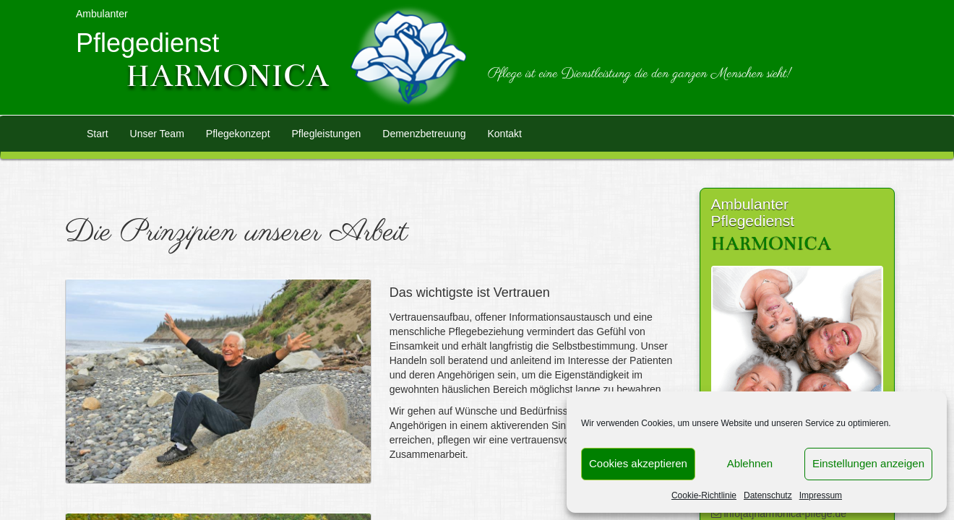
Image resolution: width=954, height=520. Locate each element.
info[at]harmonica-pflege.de (784, 513)
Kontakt (504, 133)
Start (97, 133)
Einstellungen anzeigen (868, 463)
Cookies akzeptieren (638, 463)
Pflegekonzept (238, 133)
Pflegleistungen (326, 133)
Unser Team (157, 133)
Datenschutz (768, 495)
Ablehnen (750, 463)
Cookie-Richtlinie (703, 495)
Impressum (820, 495)
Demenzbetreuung (423, 133)
